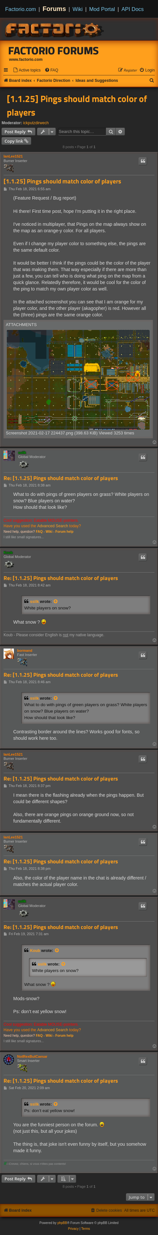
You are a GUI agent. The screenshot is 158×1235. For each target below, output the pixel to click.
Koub (8, 552)
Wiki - (50, 531)
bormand (24, 650)
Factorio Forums (53, 50)
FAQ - (40, 531)
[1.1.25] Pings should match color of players (77, 105)
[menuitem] (27, 70)
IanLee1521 (13, 156)
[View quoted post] (56, 601)
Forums (54, 8)
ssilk (22, 452)
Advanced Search (52, 526)
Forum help (64, 531)
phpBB (62, 1223)
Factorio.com (20, 9)
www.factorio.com (26, 59)
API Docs (132, 9)
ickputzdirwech (36, 123)
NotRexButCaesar (32, 1056)
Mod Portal (102, 9)
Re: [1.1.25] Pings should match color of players (61, 478)
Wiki (78, 9)
